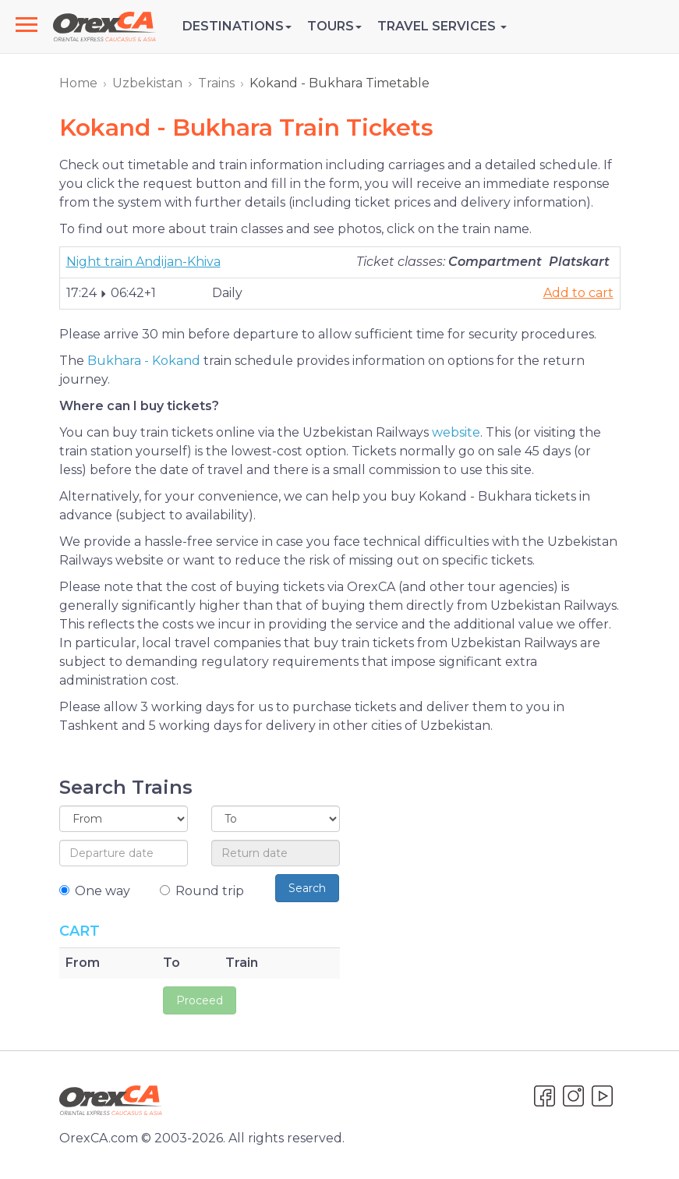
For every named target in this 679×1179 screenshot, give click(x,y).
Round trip (202, 890)
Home (78, 83)
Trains (216, 83)
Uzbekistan (147, 83)
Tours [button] (334, 26)
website (456, 432)
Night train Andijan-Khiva (143, 261)
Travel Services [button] (442, 26)
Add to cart (578, 292)
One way (94, 890)
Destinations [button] (237, 26)
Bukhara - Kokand (143, 360)
